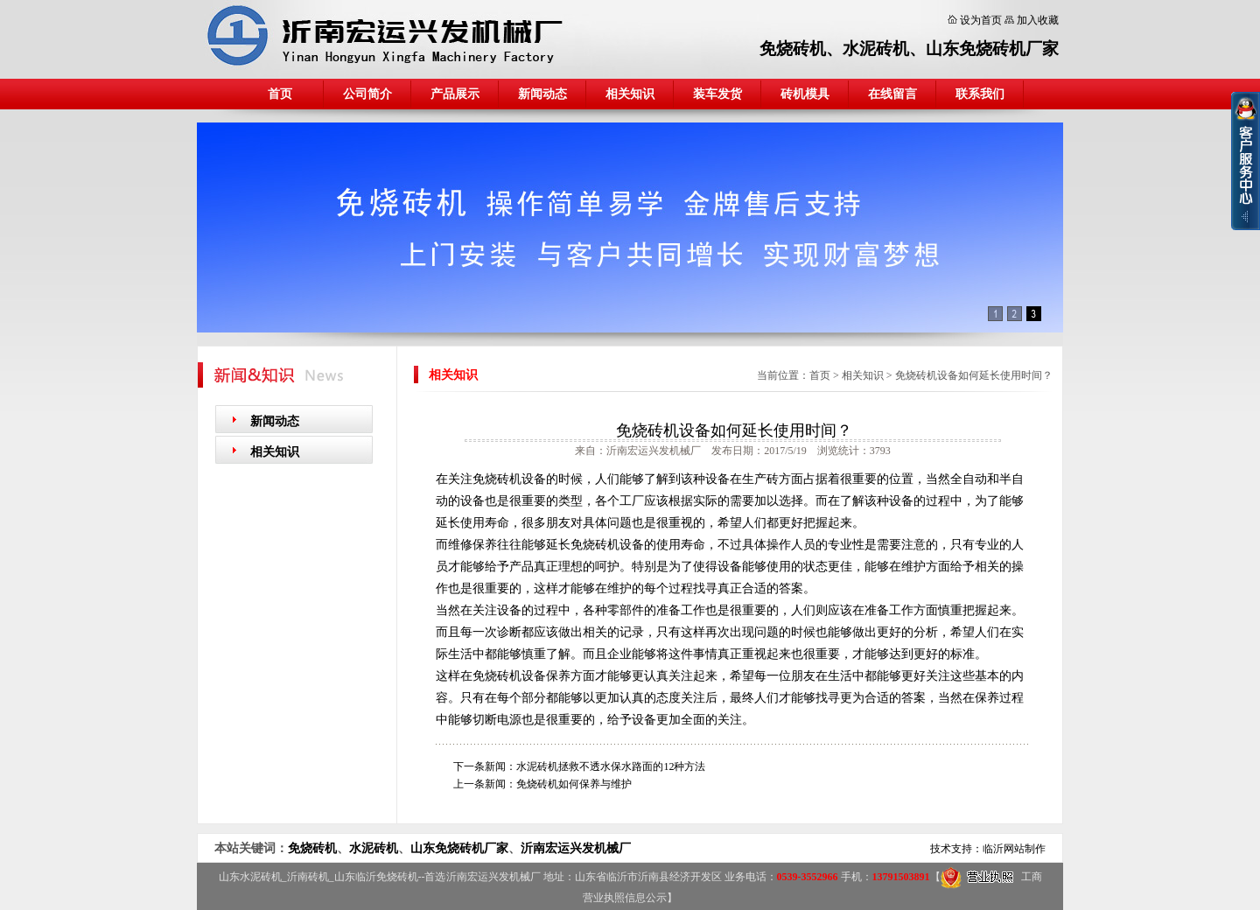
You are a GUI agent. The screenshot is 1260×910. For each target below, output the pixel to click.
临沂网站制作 (1014, 849)
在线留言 (892, 94)
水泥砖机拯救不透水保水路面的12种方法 (610, 766)
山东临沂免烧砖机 (376, 877)
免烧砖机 (793, 48)
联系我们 (980, 94)
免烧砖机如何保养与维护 (574, 784)
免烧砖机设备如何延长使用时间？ (974, 375)
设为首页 (981, 20)
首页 (280, 94)
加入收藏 (1038, 20)
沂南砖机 (308, 877)
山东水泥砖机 (250, 877)
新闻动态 (542, 94)
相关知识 (630, 94)
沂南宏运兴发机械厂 (576, 848)
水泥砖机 (876, 48)
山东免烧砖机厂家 (992, 48)
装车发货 (717, 94)
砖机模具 (805, 94)
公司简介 (367, 94)
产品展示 (455, 94)
